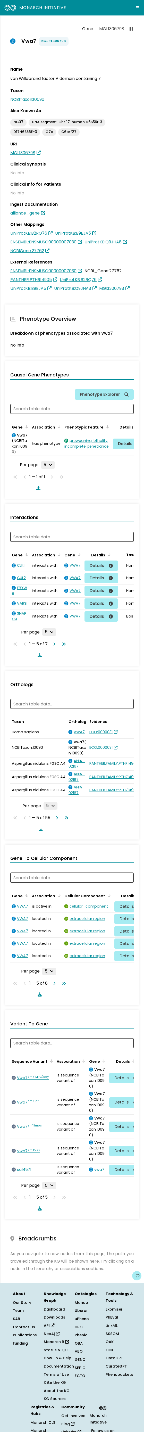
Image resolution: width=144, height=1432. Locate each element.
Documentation (59, 1366)
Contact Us (24, 1327)
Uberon (82, 1310)
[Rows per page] (48, 464)
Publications (25, 1335)
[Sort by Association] (58, 426)
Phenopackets (119, 1374)
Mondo (81, 1302)
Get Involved (73, 1415)
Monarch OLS (42, 1422)
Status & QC (56, 1350)
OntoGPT (114, 1358)
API (49, 1325)
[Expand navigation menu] (137, 7)
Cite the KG (55, 1382)
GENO (80, 1359)
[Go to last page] (63, 644)
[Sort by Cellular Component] (108, 895)
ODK (110, 1350)
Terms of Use (56, 1374)
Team (18, 1310)
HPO (79, 1327)
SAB (16, 1318)
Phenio (81, 1335)
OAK (110, 1341)
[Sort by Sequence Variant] (50, 1061)
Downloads (54, 1317)
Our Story (22, 1302)
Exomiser (114, 1309)
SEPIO (80, 1367)
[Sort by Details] (108, 554)
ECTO (80, 1375)
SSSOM (112, 1333)
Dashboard (54, 1309)
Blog (67, 1424)
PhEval (112, 1317)
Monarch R (56, 1341)
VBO (79, 1351)
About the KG (57, 1390)
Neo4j (52, 1333)
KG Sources (55, 1398)
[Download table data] (37, 488)
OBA (79, 1343)
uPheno (82, 1318)
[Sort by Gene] (26, 426)
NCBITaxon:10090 (27, 99)
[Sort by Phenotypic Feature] (107, 426)
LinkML (111, 1325)
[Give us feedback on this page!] (136, 1275)
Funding (20, 1343)
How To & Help (57, 1358)
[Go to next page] (53, 644)
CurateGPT (116, 1366)
